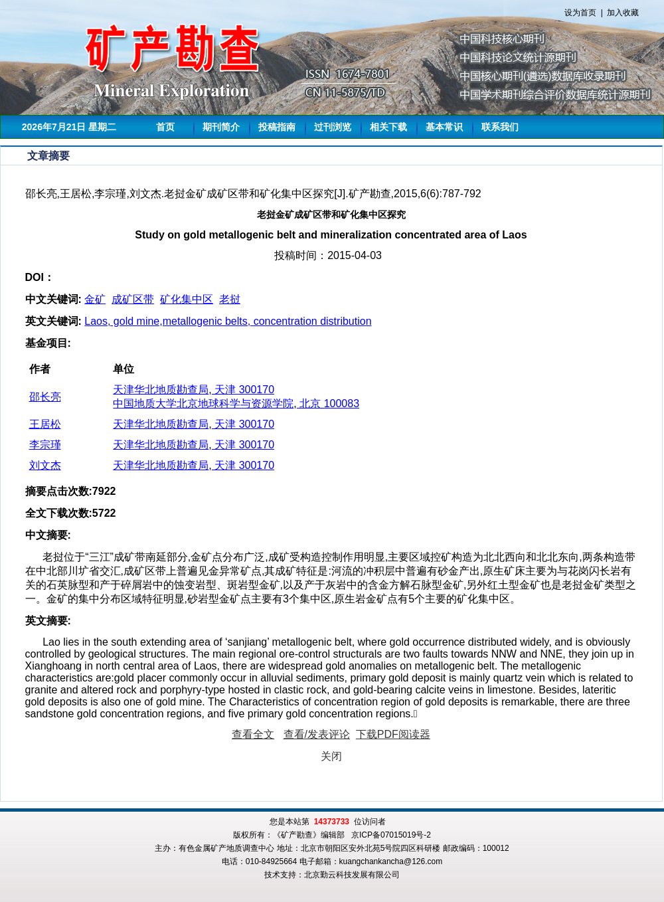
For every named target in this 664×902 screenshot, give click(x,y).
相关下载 (388, 127)
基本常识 (444, 127)
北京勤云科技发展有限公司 (352, 874)
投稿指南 (276, 127)
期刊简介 (221, 127)
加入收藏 (623, 12)
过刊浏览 (332, 127)
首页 (165, 127)
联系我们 (500, 127)
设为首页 (580, 12)
